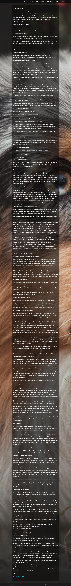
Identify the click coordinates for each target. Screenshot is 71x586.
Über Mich (51, 584)
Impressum (61, 584)
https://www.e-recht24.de (19, 576)
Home (37, 584)
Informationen (55, 584)
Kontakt (58, 584)
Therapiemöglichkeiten (41, 584)
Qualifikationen (47, 584)
